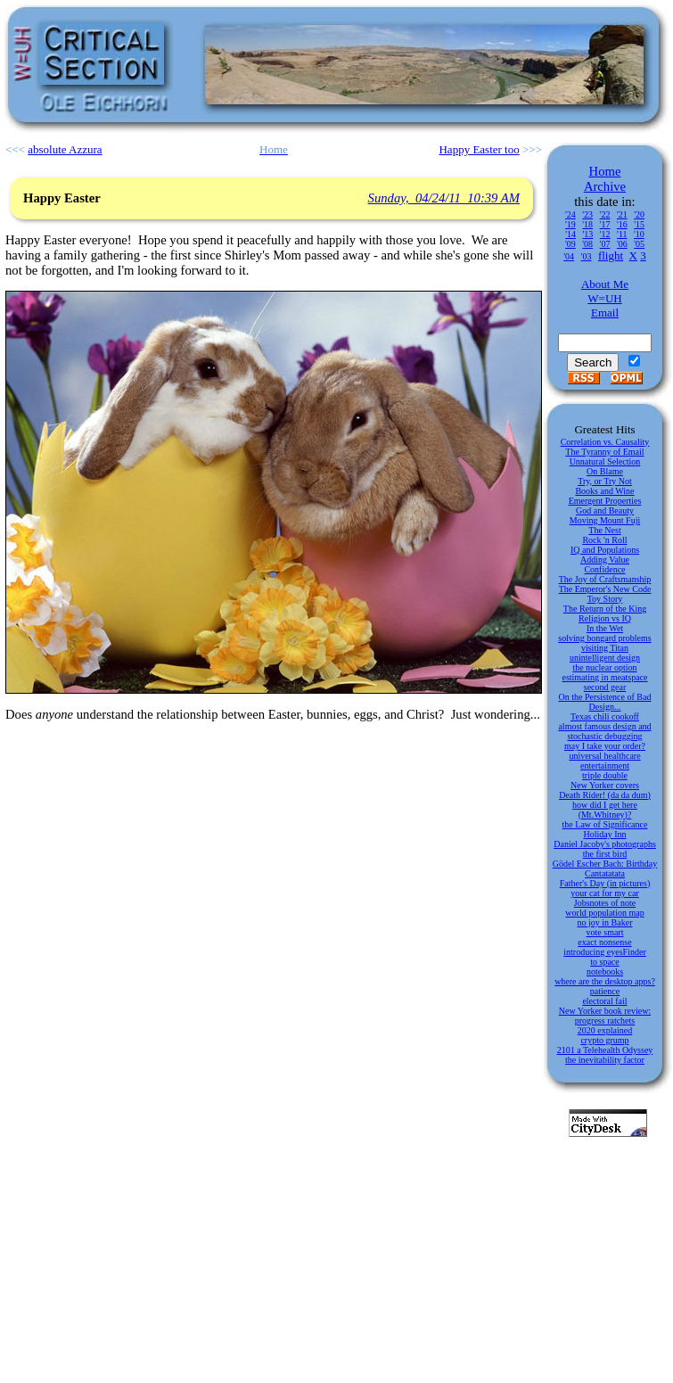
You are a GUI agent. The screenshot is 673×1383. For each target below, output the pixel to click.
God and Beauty (605, 510)
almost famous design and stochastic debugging (604, 731)
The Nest (604, 530)
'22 (605, 214)
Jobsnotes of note (605, 903)
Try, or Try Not (605, 481)
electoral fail (604, 1001)
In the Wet (605, 628)
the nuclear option (604, 667)
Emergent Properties (605, 501)
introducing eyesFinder (604, 952)
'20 (639, 214)
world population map (604, 913)
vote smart (605, 932)
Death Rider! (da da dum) (605, 795)
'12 (605, 234)
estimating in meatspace (604, 677)
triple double (605, 775)
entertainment (604, 765)
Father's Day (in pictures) (605, 883)
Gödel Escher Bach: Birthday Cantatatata (605, 868)
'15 (639, 224)
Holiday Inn (604, 834)
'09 (570, 244)
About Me (604, 284)
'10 (639, 234)
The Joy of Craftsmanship (605, 579)
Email (605, 312)
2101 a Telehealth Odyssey (605, 1050)
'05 (639, 244)
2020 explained (605, 1030)
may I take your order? (604, 746)
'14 (570, 234)
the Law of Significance (605, 824)
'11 (622, 234)
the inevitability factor (604, 1060)
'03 (586, 256)
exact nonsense (604, 942)
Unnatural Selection (605, 461)
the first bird (605, 854)
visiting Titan (604, 648)
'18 (587, 224)
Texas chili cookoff (604, 716)
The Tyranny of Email (604, 452)
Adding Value (604, 559)
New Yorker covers (604, 785)
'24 (570, 214)
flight (610, 255)
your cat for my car (604, 893)
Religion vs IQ (605, 618)
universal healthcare (604, 756)
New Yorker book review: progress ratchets (605, 1015)
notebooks (605, 971)
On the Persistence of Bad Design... (605, 702)
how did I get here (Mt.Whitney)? (604, 809)
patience (605, 991)
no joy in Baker (605, 922)
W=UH (604, 298)
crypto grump (604, 1040)
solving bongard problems (604, 638)
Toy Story (605, 599)
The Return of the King (604, 608)
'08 (587, 244)
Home (605, 171)
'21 (622, 214)
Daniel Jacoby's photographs (605, 844)
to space (605, 962)
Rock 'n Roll (604, 540)
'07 (605, 244)
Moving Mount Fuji (605, 520)
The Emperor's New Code (605, 589)
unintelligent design (605, 658)
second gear (605, 687)
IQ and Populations (604, 550)
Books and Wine (604, 491)
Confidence (604, 569)
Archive (605, 186)
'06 (622, 244)
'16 (622, 224)
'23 (587, 214)
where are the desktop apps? (604, 981)
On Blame (605, 471)
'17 (605, 224)
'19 (570, 224)
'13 (587, 234)
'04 (568, 256)
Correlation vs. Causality (605, 442)
